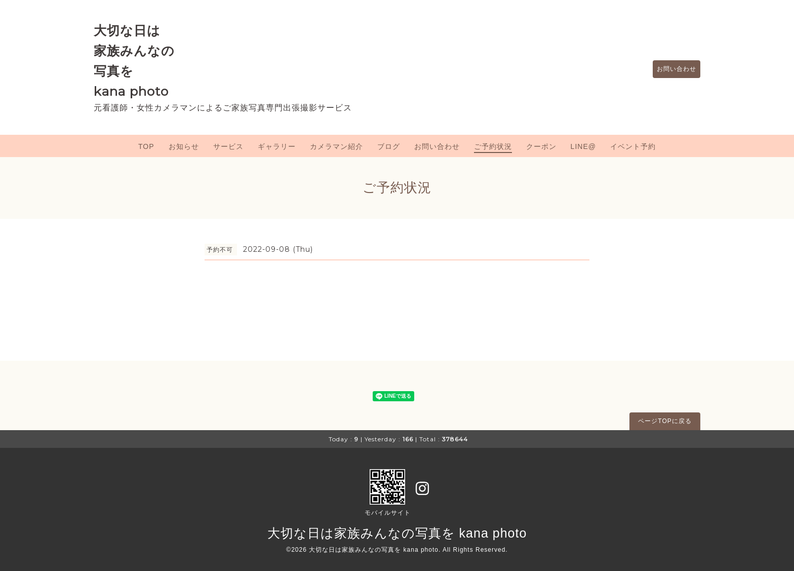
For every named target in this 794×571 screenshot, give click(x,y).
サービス (228, 146)
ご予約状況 (493, 146)
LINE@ (583, 146)
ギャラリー (277, 146)
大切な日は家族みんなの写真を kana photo (397, 533)
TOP (146, 146)
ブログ (388, 146)
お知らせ (184, 146)
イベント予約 (633, 146)
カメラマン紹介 (336, 146)
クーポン (541, 146)
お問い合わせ (671, 69)
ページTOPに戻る (664, 421)
